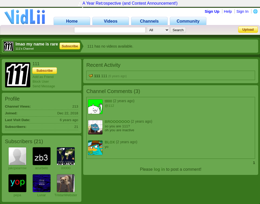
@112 (109, 106)
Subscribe (70, 46)
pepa (17, 195)
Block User (40, 81)
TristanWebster (65, 195)
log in (159, 169)
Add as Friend (43, 77)
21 (38, 141)
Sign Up (212, 11)
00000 (65, 168)
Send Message (43, 86)
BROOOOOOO (117, 122)
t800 (108, 101)
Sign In (242, 11)
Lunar (41, 195)
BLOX (110, 142)
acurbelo (41, 168)
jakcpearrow (17, 168)
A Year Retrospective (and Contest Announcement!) (130, 3)
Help (228, 11)
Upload (248, 29)
